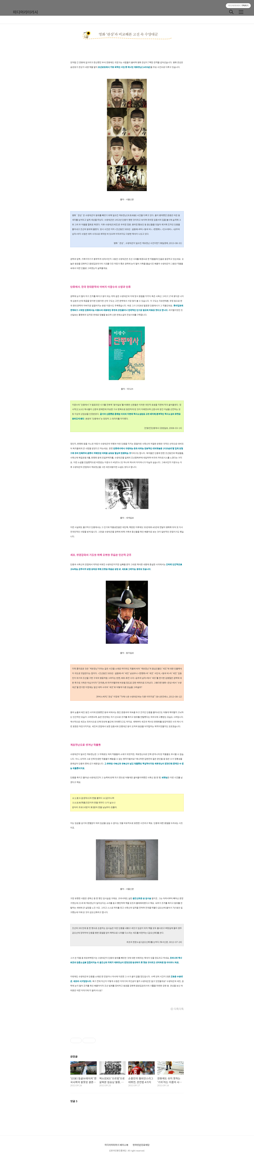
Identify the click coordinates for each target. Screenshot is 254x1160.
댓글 (73, 1101)
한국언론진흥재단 (141, 1145)
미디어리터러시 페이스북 (116, 1145)
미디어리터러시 (25, 12)
